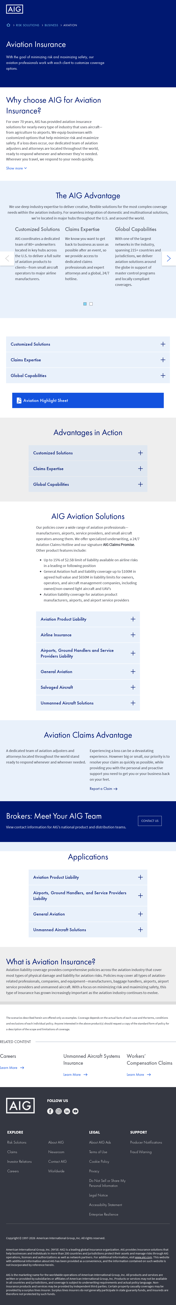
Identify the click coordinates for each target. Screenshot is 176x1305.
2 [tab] (91, 303)
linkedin (67, 1111)
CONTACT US (149, 821)
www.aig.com (143, 1257)
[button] (107, 1183)
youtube (75, 1111)
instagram (59, 1111)
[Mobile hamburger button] (165, 9)
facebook (50, 1111)
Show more (14, 168)
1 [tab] (84, 303)
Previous (7, 258)
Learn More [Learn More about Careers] (8, 1067)
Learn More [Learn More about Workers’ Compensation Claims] (135, 1074)
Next (169, 258)
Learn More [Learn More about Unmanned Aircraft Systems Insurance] (72, 1074)
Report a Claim (101, 788)
